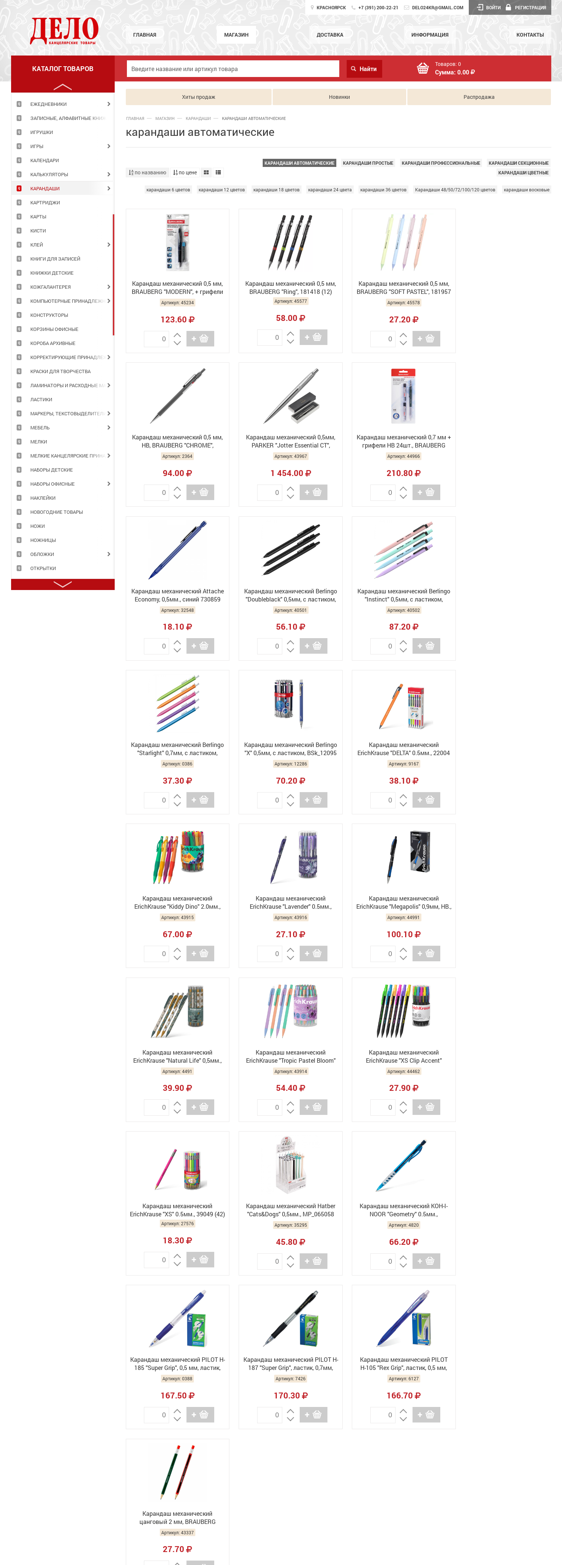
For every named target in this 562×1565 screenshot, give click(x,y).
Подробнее (26, 1497)
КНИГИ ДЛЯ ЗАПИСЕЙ (55, 258)
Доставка (330, 34)
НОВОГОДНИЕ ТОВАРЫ (56, 512)
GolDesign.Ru (463, 1554)
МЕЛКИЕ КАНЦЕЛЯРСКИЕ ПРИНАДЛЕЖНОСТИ (72, 455)
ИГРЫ (36, 146)
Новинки (339, 96)
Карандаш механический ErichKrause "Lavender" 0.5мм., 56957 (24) (284, 749)
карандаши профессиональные (441, 163)
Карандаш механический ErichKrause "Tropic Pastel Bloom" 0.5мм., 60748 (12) (175, 903)
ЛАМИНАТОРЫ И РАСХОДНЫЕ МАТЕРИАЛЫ (72, 385)
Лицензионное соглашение (497, 1387)
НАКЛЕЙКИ (42, 498)
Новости (278, 1489)
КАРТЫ (38, 216)
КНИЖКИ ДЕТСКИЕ (52, 272)
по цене (185, 172)
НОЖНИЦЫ (43, 540)
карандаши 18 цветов (276, 189)
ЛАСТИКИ (41, 399)
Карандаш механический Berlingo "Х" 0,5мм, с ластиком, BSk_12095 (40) (393, 595)
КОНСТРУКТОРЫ (49, 315)
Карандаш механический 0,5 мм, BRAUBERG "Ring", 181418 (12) (284, 287)
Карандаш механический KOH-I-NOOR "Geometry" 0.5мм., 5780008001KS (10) (175, 1056)
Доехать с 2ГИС (541, 1387)
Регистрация (526, 7)
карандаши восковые (526, 189)
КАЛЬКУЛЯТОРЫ (49, 174)
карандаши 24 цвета (330, 189)
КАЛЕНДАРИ (44, 160)
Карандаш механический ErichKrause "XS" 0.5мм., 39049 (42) (392, 903)
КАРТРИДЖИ (45, 202)
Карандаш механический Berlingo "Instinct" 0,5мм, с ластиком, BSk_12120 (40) (175, 595)
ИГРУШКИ (41, 132)
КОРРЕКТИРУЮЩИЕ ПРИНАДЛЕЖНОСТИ (72, 357)
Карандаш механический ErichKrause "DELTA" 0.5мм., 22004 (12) (501, 595)
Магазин (236, 34)
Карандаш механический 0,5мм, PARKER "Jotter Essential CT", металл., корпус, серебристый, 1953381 (175, 442)
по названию (147, 172)
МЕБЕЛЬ (40, 427)
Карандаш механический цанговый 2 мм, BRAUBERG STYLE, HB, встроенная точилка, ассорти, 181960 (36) (175, 1210)
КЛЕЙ (36, 244)
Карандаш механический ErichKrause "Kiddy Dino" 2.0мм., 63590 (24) (175, 749)
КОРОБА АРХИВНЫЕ (52, 343)
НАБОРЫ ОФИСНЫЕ (52, 483)
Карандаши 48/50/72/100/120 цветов (455, 189)
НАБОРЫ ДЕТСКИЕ (51, 469)
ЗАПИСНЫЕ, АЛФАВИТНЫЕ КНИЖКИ (71, 118)
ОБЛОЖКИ (42, 554)
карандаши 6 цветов (168, 189)
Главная (144, 34)
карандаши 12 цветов (222, 189)
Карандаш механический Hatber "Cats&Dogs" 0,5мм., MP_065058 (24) (501, 903)
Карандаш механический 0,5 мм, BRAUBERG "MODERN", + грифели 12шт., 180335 (175, 288)
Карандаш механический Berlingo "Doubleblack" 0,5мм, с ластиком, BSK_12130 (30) (501, 442)
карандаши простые (368, 163)
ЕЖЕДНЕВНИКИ (48, 104)
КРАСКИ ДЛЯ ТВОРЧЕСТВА (60, 371)
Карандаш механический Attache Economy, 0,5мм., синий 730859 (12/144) (392, 442)
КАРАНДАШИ (45, 188)
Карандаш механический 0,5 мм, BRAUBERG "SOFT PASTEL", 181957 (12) (392, 288)
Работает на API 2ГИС (501, 1383)
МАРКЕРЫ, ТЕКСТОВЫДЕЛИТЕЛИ (68, 413)
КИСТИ (38, 230)
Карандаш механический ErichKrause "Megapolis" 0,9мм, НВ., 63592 (392, 749)
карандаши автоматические (299, 163)
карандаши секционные (519, 163)
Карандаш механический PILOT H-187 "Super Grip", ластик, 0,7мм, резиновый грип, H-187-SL (392, 1056)
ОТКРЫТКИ (43, 568)
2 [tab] (113, 274)
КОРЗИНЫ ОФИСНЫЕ (54, 329)
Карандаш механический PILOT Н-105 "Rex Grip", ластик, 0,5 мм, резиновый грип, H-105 (501, 1056)
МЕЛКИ (38, 441)
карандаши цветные (523, 172)
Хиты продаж (198, 96)
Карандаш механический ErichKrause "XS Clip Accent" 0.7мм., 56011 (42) (284, 903)
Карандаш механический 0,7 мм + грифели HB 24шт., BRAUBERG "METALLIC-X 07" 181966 (284, 442)
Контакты (530, 34)
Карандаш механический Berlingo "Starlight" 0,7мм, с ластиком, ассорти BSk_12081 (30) (284, 595)
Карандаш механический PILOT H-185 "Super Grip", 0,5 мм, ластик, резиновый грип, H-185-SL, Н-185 (284, 1056)
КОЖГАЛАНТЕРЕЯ (50, 287)
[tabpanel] (62, 104)
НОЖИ (37, 526)
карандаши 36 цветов (383, 189)
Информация (429, 34)
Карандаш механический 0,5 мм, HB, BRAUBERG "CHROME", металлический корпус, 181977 (501, 288)
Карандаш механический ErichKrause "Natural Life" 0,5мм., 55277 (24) (501, 749)
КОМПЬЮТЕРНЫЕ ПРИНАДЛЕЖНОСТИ (72, 301)
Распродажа (479, 96)
